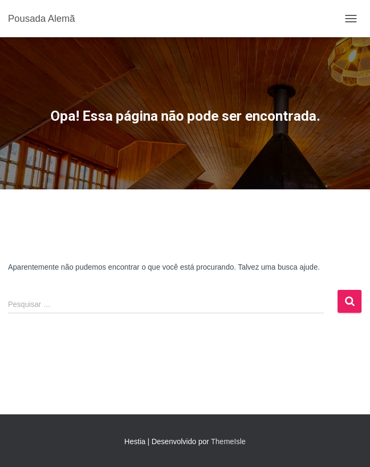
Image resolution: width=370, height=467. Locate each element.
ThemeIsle (228, 441)
